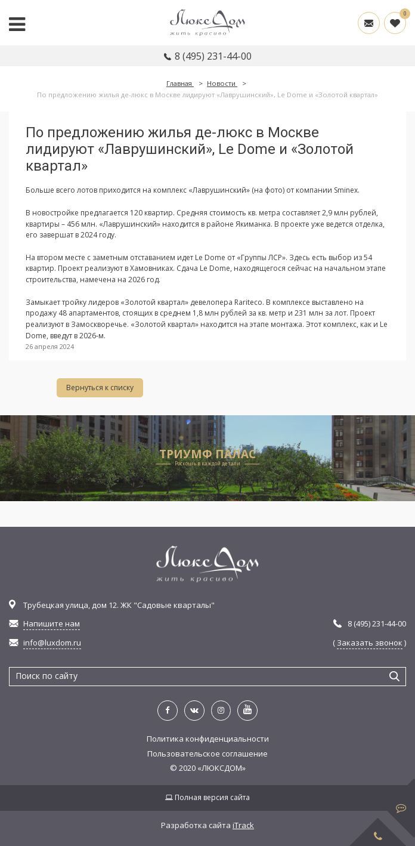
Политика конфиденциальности (208, 738)
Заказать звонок (369, 642)
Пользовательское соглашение (207, 753)
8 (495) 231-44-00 (213, 56)
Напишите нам (51, 623)
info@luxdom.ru (52, 642)
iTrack (243, 825)
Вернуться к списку (100, 387)
